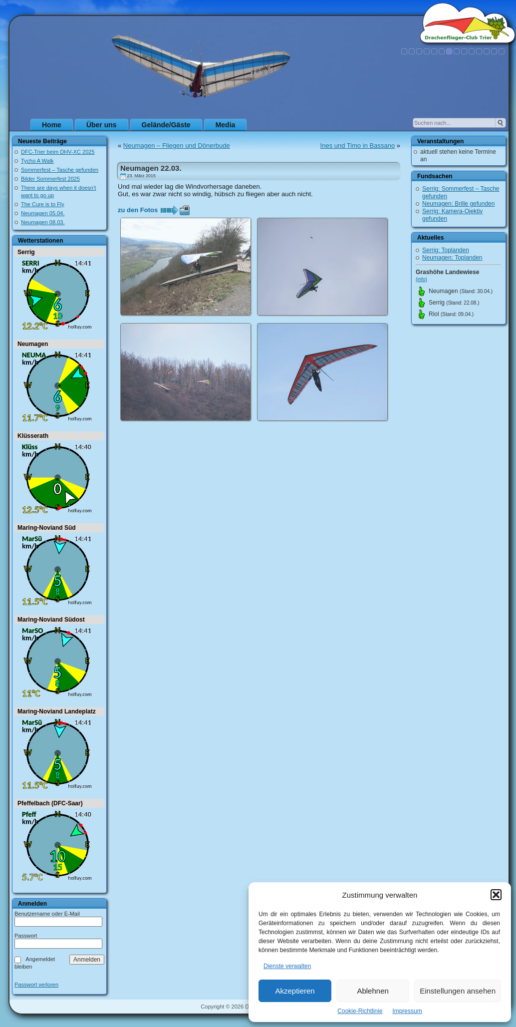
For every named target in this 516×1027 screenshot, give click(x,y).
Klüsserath (32, 435)
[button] (496, 895)
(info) (421, 279)
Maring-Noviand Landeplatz (56, 711)
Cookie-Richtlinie (359, 1011)
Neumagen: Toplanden (452, 257)
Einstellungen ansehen (458, 991)
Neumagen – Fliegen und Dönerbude (176, 145)
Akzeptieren (294, 991)
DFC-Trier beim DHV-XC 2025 (58, 152)
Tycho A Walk (37, 161)
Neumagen (32, 344)
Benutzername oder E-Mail (47, 914)
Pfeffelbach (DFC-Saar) (50, 803)
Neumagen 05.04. (42, 213)
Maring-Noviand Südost (51, 619)
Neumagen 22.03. (151, 168)
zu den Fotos (138, 210)
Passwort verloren (36, 985)
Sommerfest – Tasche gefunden (59, 170)
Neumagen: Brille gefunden (458, 203)
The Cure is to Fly (42, 204)
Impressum (407, 1011)
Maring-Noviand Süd (46, 527)
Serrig (26, 252)
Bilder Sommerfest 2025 (50, 179)
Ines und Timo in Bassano (357, 145)
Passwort (25, 936)
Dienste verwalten (287, 966)
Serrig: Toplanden (445, 250)
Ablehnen (372, 991)
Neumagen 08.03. (42, 222)
